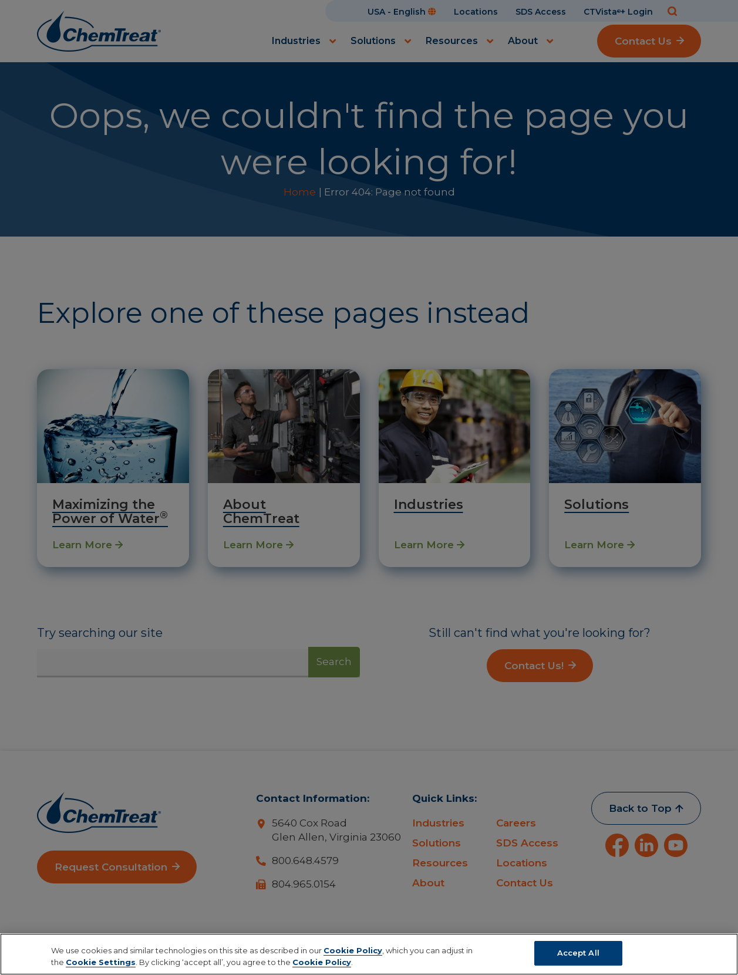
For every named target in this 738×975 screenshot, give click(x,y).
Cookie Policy (352, 950)
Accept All (578, 952)
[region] (369, 954)
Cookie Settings (101, 962)
